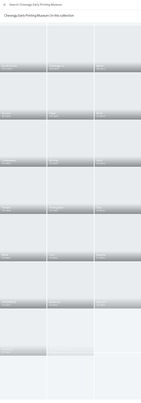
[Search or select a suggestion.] (70, 5)
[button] (5, 5)
